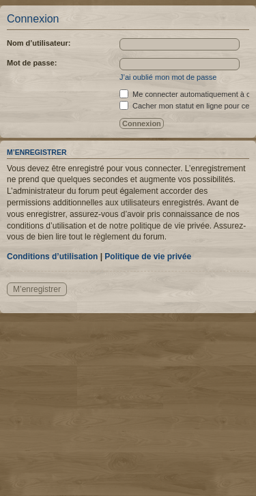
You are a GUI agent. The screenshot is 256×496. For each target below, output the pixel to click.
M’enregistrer (37, 289)
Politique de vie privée (147, 256)
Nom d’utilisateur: (39, 43)
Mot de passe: (32, 63)
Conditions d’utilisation (52, 256)
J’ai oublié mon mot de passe (167, 77)
